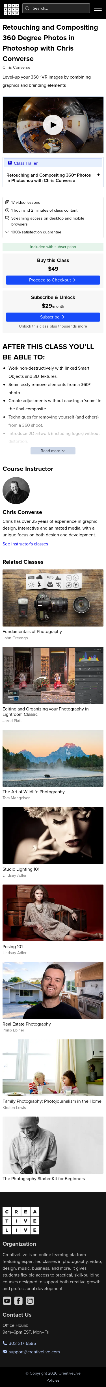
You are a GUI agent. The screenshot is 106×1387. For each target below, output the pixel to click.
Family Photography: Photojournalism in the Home (52, 1101)
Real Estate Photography (27, 1024)
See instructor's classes (25, 544)
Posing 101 (13, 946)
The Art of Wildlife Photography (34, 791)
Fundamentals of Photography (32, 631)
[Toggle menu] (97, 8)
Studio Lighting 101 (21, 869)
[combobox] (56, 8)
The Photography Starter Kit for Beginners (44, 1178)
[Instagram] (29, 1300)
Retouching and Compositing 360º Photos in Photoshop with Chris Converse (48, 178)
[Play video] (53, 125)
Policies (53, 1380)
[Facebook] (18, 1300)
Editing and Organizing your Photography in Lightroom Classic (46, 711)
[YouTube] (7, 1300)
